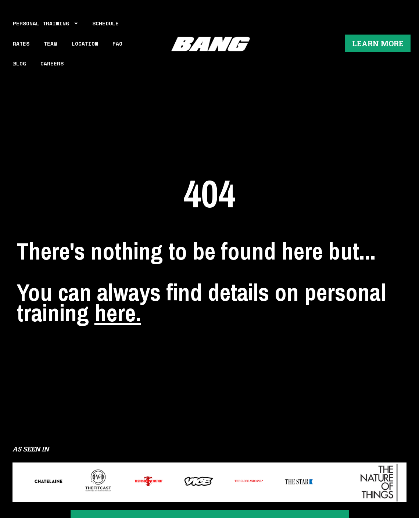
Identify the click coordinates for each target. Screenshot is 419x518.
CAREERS (52, 63)
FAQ (117, 43)
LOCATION (85, 43)
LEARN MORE (378, 43)
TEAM (50, 43)
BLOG (19, 63)
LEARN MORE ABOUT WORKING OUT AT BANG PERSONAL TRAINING (210, 477)
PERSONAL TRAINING (45, 23)
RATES (21, 43)
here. (117, 290)
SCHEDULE (105, 23)
